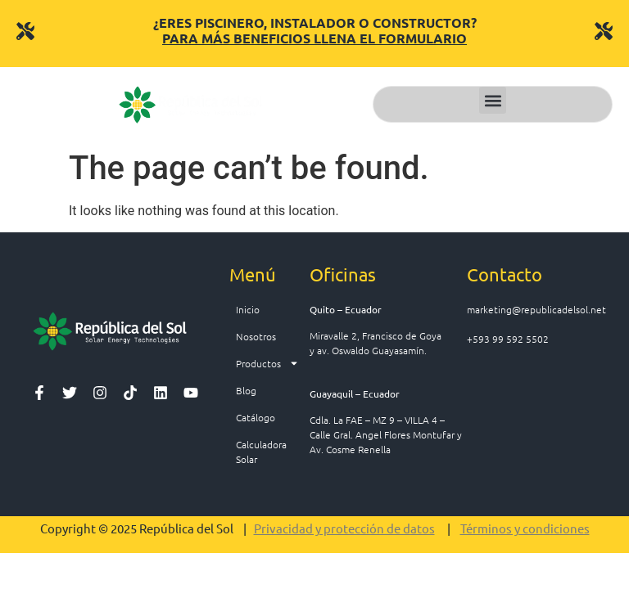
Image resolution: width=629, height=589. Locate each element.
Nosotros (256, 336)
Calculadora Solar (261, 451)
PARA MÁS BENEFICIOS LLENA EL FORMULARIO (314, 38)
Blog (246, 390)
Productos (267, 363)
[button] (492, 100)
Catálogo (255, 417)
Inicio (248, 309)
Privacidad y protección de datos (344, 528)
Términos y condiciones (525, 528)
